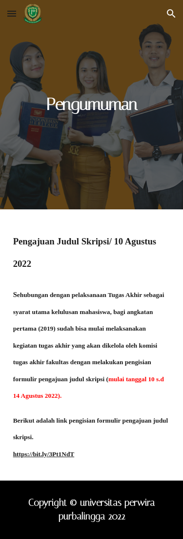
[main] (91, 105)
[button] (11, 13)
